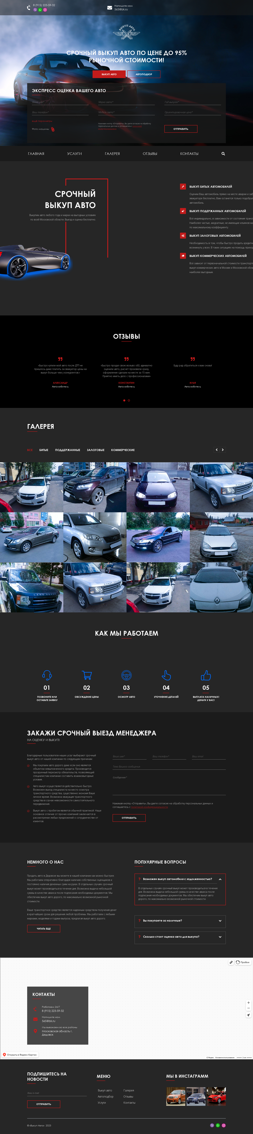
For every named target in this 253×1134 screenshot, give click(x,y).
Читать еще (44, 930)
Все (30, 450)
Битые (43, 450)
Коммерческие (123, 450)
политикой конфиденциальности (149, 810)
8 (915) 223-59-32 (44, 5)
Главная (36, 153)
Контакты (189, 153)
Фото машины (40, 128)
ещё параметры (42, 120)
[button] (124, 400)
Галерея (112, 153)
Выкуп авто (109, 74)
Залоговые (95, 450)
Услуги (74, 153)
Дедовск (196, 9)
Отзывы (150, 153)
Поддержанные (67, 450)
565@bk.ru (121, 9)
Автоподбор (144, 74)
